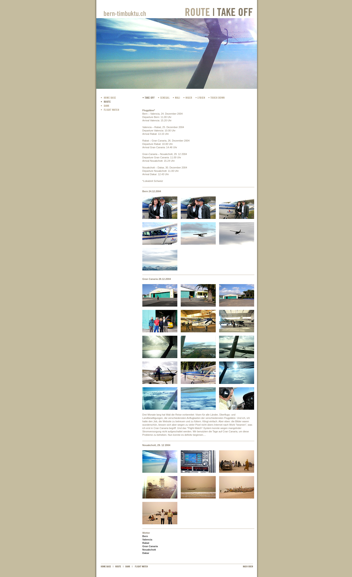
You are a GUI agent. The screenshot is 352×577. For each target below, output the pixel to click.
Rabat (145, 543)
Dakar (145, 553)
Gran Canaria (150, 546)
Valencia (147, 539)
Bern (145, 536)
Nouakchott (149, 549)
